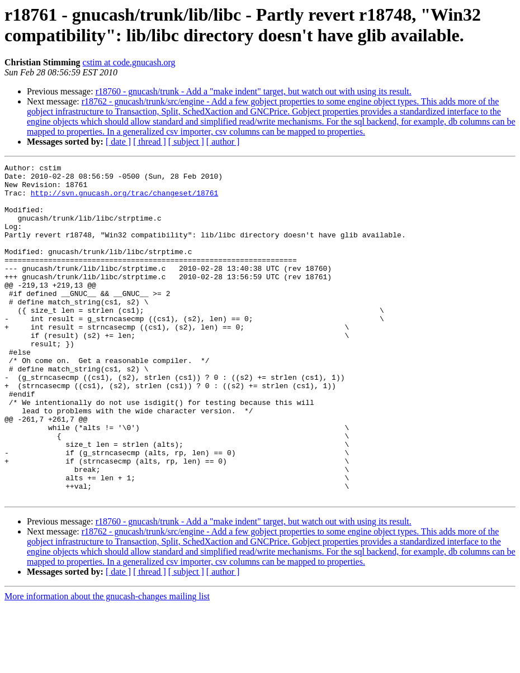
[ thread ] (149, 141)
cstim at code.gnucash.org (129, 62)
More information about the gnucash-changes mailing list (107, 663)
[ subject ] (186, 141)
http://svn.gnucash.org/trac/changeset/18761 (124, 199)
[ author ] (223, 141)
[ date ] (118, 141)
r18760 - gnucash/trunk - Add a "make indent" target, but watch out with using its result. (254, 91)
